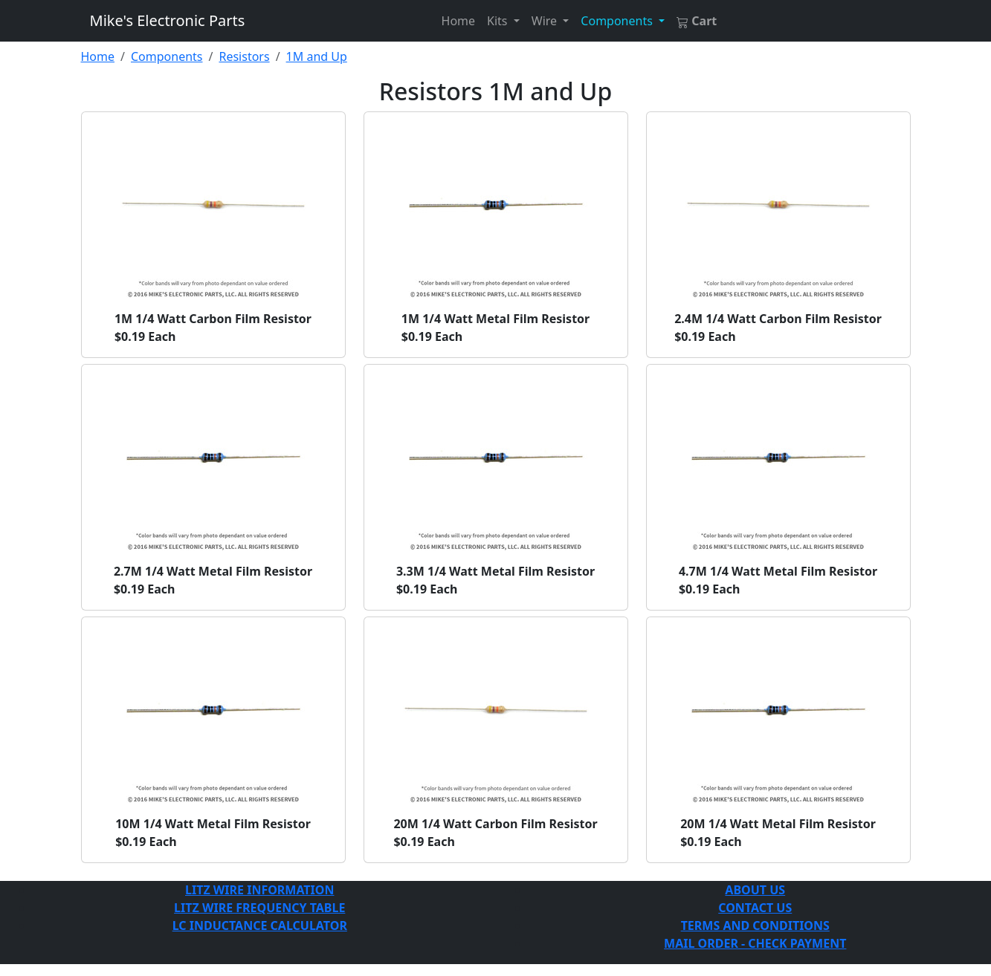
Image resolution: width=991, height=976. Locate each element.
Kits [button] (499, 21)
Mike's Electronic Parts (167, 20)
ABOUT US (755, 890)
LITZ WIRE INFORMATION (259, 890)
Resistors (244, 56)
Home (459, 21)
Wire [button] (546, 21)
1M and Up (316, 56)
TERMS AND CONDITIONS (755, 925)
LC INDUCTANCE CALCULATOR (259, 925)
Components (167, 56)
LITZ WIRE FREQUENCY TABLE (259, 907)
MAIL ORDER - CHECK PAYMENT (755, 943)
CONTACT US (755, 907)
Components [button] (618, 21)
